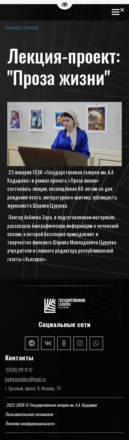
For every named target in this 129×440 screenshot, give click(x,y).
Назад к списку (22, 27)
